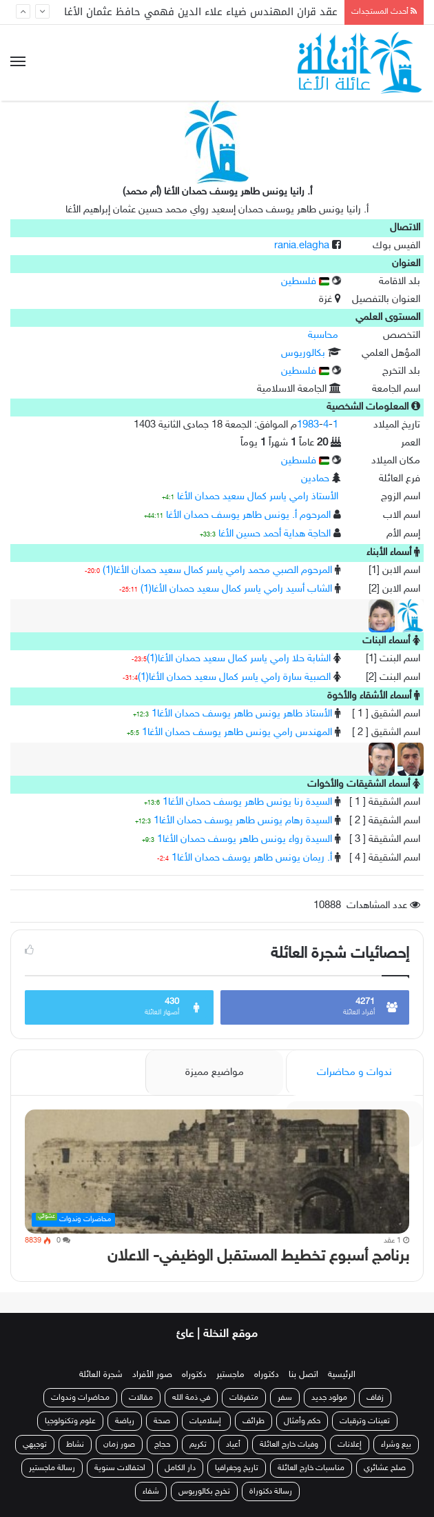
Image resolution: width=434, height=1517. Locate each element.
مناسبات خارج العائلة (311, 1468)
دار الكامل (180, 1468)
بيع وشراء (396, 1444)
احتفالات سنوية (119, 1468)
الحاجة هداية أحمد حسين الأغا (274, 534)
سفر (285, 1398)
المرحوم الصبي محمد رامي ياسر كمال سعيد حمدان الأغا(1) (217, 570)
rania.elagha (301, 246)
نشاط (75, 1444)
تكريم (198, 1444)
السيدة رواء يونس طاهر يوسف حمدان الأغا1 (244, 839)
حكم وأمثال (302, 1421)
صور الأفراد (152, 1374)
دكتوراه (266, 1374)
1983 (308, 425)
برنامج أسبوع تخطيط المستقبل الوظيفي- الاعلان (258, 1256)
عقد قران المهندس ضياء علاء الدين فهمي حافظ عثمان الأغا (201, 11)
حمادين (315, 479)
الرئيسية (341, 1374)
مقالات (141, 1398)
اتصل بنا (303, 1374)
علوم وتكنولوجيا (70, 1421)
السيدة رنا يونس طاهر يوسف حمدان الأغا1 (247, 802)
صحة (162, 1421)
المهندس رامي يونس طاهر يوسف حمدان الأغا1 (237, 733)
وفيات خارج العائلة (289, 1444)
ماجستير (230, 1374)
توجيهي (35, 1444)
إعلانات (350, 1444)
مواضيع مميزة (214, 1072)
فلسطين (305, 282)
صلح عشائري (385, 1468)
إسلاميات (206, 1421)
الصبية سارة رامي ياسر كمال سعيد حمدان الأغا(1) (234, 677)
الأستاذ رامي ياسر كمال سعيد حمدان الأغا (257, 497)
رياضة (124, 1421)
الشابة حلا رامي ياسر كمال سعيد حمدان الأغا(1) (239, 659)
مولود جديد (329, 1398)
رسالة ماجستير (52, 1468)
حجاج (162, 1444)
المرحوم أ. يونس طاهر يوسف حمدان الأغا (248, 515)
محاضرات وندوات (80, 1398)
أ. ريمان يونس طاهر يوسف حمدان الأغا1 (252, 858)
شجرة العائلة (101, 1374)
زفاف (375, 1398)
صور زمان (119, 1444)
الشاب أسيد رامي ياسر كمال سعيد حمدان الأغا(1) (236, 589)
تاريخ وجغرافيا (236, 1468)
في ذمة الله (191, 1398)
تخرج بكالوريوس (204, 1491)
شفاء (151, 1491)
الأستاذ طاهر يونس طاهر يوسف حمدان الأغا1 (242, 714)
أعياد (233, 1444)
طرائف (253, 1421)
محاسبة (323, 335)
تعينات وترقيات (365, 1421)
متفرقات (243, 1398)
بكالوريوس (303, 353)
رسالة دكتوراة (270, 1491)
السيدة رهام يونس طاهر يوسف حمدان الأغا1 (243, 821)
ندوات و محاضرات (354, 1072)
